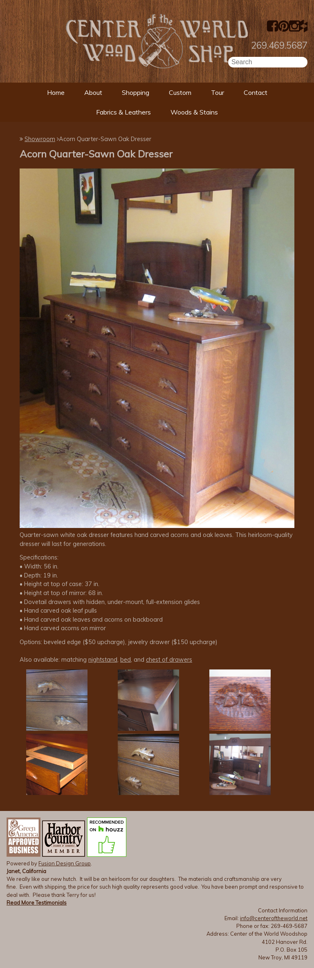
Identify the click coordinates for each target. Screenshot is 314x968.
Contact (255, 92)
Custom (180, 92)
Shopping (135, 92)
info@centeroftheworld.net (273, 918)
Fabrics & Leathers (123, 112)
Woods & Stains (194, 112)
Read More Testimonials (37, 902)
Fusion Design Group (64, 863)
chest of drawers (169, 659)
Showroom (40, 139)
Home (56, 92)
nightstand (102, 659)
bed (125, 659)
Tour (217, 92)
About (93, 92)
